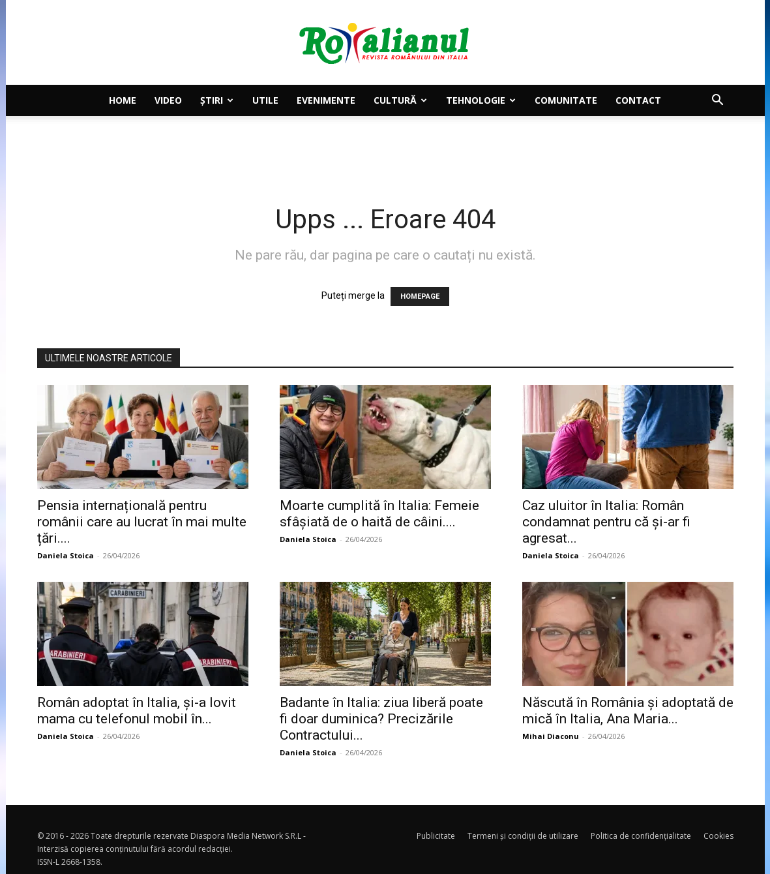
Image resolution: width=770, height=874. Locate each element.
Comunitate (566, 100)
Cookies (718, 835)
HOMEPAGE (419, 296)
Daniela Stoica (65, 555)
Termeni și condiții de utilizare (522, 835)
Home (122, 100)
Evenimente (326, 100)
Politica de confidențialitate (641, 835)
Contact (638, 100)
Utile (265, 100)
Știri (216, 100)
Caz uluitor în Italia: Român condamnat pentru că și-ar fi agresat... (606, 522)
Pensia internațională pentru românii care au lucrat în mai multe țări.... (141, 522)
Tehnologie (481, 100)
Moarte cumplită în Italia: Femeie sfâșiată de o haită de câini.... (379, 514)
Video (168, 100)
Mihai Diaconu (550, 736)
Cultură (400, 100)
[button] (717, 101)
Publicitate (436, 835)
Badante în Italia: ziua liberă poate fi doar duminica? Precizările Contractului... (381, 719)
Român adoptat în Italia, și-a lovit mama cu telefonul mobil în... (136, 711)
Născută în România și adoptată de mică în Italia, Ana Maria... (627, 711)
